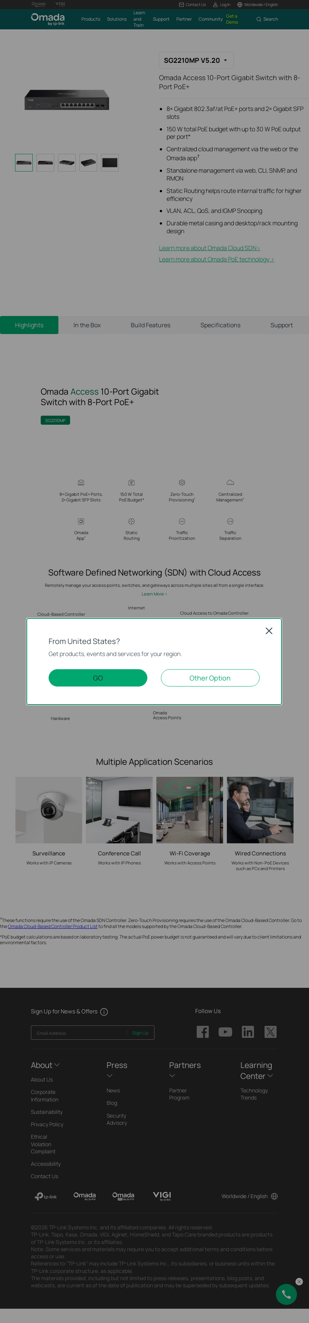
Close (269, 630)
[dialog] (154, 661)
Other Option (210, 677)
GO (98, 677)
